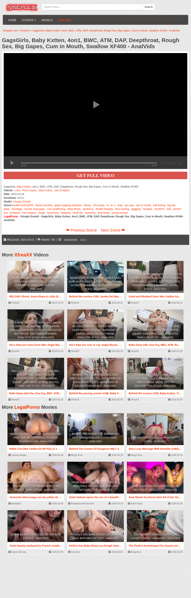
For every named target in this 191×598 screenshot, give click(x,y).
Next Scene (113, 230)
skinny (87, 205)
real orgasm (29, 212)
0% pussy (98, 205)
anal (119, 205)
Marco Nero (45, 190)
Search (149, 6)
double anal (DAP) (22, 205)
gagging (135, 208)
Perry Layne (29, 190)
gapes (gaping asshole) (68, 205)
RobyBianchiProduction (81, 503)
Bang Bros (134, 552)
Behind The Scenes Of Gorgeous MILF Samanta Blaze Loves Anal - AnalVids (95, 437)
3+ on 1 (110, 205)
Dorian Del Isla (17, 552)
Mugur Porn (75, 455)
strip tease (104, 212)
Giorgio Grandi (21, 201)
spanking (90, 212)
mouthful (159, 208)
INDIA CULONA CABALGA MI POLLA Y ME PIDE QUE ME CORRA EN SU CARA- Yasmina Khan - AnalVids (35, 437)
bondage (17, 208)
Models (47, 20)
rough (41, 212)
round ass (52, 212)
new (168, 208)
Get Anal (73, 552)
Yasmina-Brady (17, 455)
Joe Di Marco (62, 190)
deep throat (74, 208)
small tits (78, 212)
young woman (120, 212)
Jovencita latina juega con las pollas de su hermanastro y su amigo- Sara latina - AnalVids (35, 486)
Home (12, 20)
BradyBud (14, 503)
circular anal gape (34, 208)
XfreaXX (23, 254)
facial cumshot (43, 205)
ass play (129, 205)
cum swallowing (56, 208)
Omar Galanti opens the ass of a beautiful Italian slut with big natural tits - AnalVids (95, 486)
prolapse (15, 212)
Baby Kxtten (24, 186)
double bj (88, 208)
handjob (147, 208)
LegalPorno (27, 407)
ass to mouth (143, 205)
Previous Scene (82, 230)
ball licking (159, 205)
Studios (29, 20)
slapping (65, 212)
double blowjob (104, 208)
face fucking (122, 208)
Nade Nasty (135, 503)
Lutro (17, 190)
